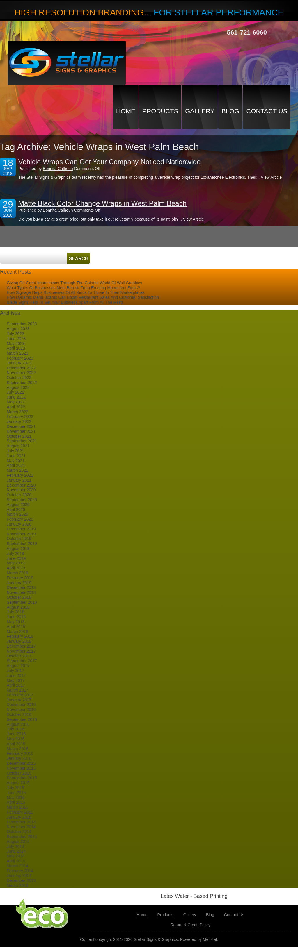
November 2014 (21, 826)
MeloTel (210, 939)
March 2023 (17, 353)
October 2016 (19, 714)
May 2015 (15, 797)
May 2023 (15, 343)
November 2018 (21, 592)
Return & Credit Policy (190, 925)
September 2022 (22, 382)
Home (125, 111)
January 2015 (19, 817)
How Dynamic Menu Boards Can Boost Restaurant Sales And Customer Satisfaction (83, 297)
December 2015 (21, 763)
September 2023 (22, 323)
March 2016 (17, 748)
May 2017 (15, 680)
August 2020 (18, 504)
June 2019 (16, 558)
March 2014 (17, 866)
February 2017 (20, 695)
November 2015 (21, 768)
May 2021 (15, 460)
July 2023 (15, 333)
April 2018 (16, 626)
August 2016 (18, 724)
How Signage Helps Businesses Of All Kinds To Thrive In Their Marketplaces (76, 292)
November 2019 (21, 534)
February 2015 (20, 812)
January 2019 (19, 582)
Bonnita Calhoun (58, 168)
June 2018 (16, 616)
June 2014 (16, 851)
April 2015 (16, 802)
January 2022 (19, 421)
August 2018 (18, 607)
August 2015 (18, 782)
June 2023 (16, 338)
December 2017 (21, 646)
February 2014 (20, 871)
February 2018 (20, 636)
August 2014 (18, 841)
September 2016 (22, 719)
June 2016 (16, 734)
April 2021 (16, 465)
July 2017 (15, 670)
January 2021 (19, 480)
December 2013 (21, 880)
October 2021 (19, 436)
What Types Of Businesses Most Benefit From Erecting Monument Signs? (73, 287)
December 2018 (21, 587)
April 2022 (16, 407)
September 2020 (22, 499)
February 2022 (20, 416)
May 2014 (15, 856)
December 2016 (21, 704)
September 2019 (22, 543)
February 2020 (20, 519)
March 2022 (17, 412)
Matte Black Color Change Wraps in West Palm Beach (102, 203)
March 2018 (17, 631)
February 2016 (20, 753)
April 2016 (16, 743)
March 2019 (17, 573)
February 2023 (20, 358)
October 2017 (19, 656)
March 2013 (17, 885)
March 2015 (17, 807)
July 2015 (15, 787)
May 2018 (15, 621)
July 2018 (15, 612)
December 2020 (21, 485)
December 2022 (21, 368)
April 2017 (16, 685)
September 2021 (22, 441)
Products (160, 111)
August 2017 (18, 665)
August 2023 (18, 328)
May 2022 (15, 402)
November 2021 (21, 431)
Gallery (199, 111)
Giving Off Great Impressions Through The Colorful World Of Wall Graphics (74, 282)
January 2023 (19, 363)
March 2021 (17, 470)
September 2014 (22, 836)
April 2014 (16, 861)
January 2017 (19, 700)
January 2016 (19, 758)
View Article (271, 177)
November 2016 (21, 709)
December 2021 (21, 426)
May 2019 (15, 563)
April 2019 (16, 568)
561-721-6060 (247, 32)
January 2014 (19, 875)
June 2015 (16, 792)
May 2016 (15, 739)
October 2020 (19, 494)
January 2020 (19, 524)
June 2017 (16, 675)
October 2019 (19, 538)
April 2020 (16, 509)
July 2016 (15, 729)
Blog (230, 111)
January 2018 (19, 641)
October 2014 (19, 831)
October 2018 (19, 597)
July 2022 (15, 392)
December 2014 (21, 822)
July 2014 (15, 846)
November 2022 (21, 372)
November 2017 (21, 651)
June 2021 (16, 455)
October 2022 (19, 377)
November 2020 (21, 489)
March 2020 (17, 514)
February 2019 (20, 578)
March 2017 (17, 690)
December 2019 (21, 529)
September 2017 (22, 660)
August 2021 (18, 446)
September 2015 (22, 778)
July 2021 (15, 451)
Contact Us (266, 111)
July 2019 (15, 553)
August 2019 (18, 548)
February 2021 (20, 475)
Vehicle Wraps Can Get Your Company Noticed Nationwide (109, 162)
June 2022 (16, 397)
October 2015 (19, 773)
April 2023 (16, 348)
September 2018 (22, 602)
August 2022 (18, 387)
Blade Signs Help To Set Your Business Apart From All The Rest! (65, 302)
